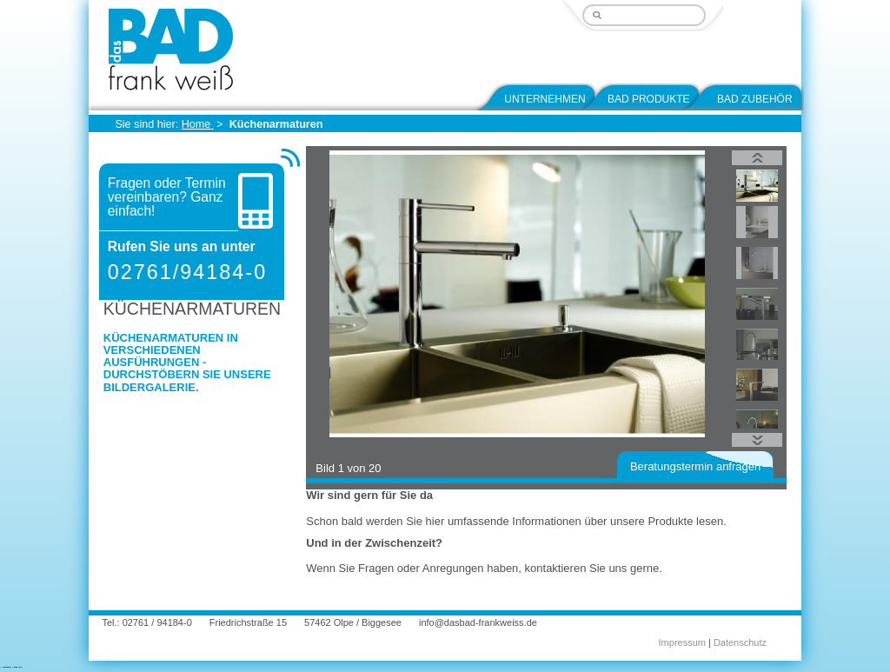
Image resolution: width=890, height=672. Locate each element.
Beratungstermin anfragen (695, 466)
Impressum (682, 642)
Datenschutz (740, 642)
